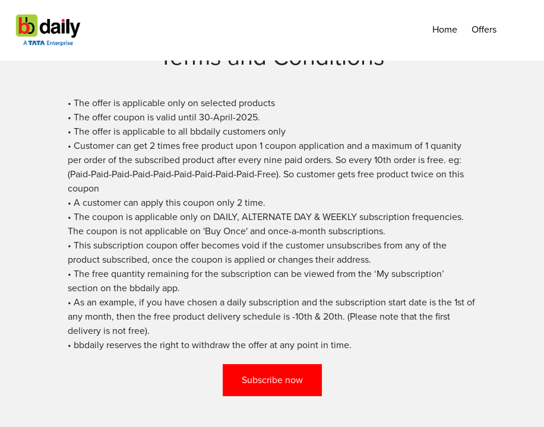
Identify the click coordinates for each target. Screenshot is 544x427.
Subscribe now (272, 380)
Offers (484, 30)
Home (444, 30)
